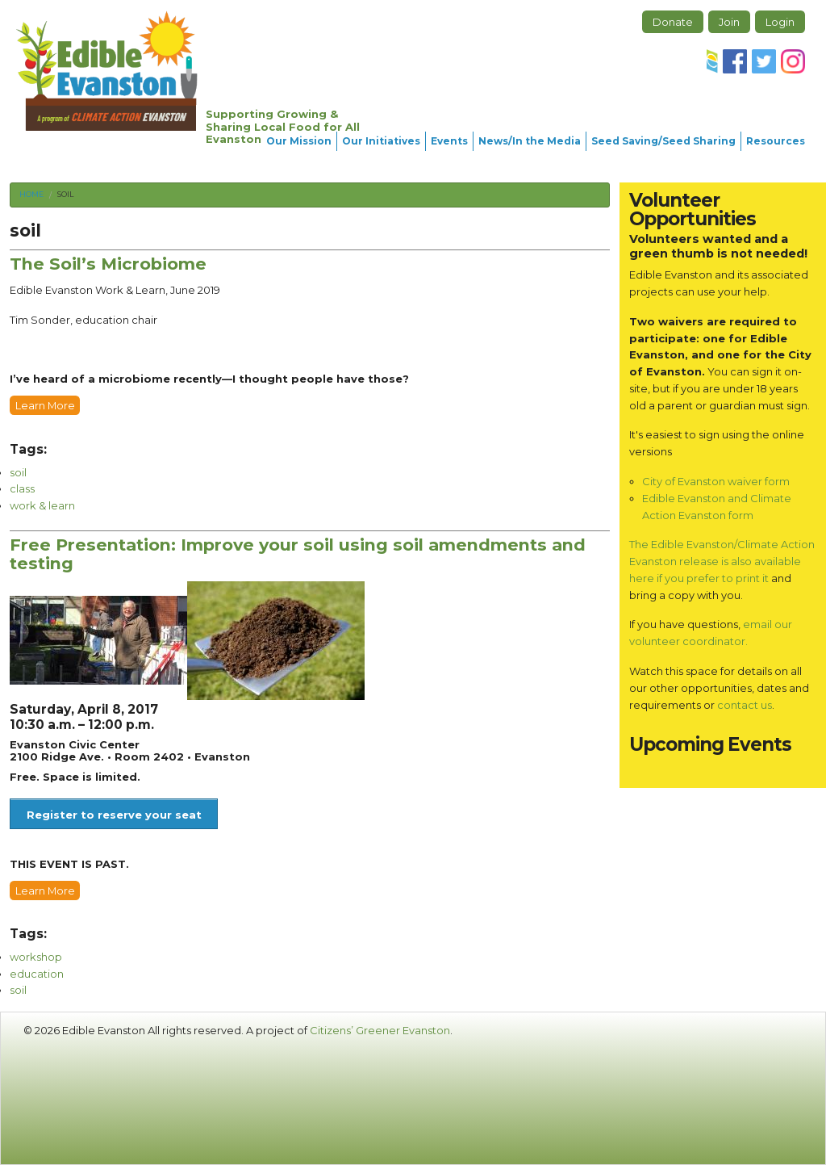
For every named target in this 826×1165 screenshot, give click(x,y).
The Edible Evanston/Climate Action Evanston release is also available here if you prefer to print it (722, 561)
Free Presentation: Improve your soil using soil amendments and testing (298, 553)
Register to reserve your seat (114, 814)
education (37, 973)
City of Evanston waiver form (716, 481)
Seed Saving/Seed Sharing (663, 141)
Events (449, 141)
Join (729, 21)
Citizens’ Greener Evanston (380, 1030)
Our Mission (299, 141)
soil (65, 194)
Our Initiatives (381, 141)
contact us (744, 704)
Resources (775, 141)
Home (31, 194)
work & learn (42, 505)
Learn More (45, 405)
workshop (36, 956)
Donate (673, 21)
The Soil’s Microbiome (108, 264)
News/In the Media (529, 141)
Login (780, 21)
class (22, 488)
